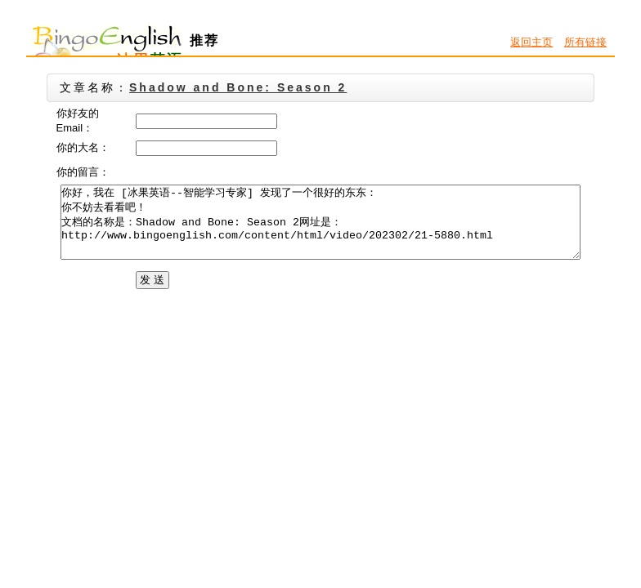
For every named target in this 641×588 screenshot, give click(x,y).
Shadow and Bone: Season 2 (238, 87)
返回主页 (531, 42)
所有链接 (585, 42)
